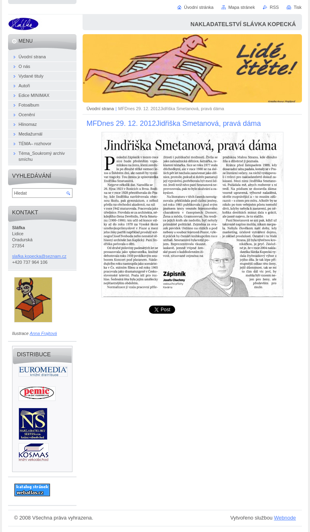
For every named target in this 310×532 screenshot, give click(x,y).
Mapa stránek (241, 7)
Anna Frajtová (43, 333)
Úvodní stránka (198, 7)
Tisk (297, 7)
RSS (274, 7)
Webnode (285, 518)
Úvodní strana (100, 108)
